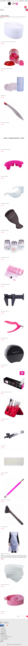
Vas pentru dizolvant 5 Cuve (4, 176)
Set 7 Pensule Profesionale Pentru (5, 284)
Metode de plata (3, 629)
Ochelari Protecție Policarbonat (5, 203)
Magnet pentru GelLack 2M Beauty (5, 499)
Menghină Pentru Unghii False (5, 311)
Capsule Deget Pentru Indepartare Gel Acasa (7, 68)
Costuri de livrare (3, 630)
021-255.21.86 (3, 0)
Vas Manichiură (3, 611)
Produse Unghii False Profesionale (6, 636)
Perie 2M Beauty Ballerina (4, 526)
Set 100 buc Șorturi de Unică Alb (5, 553)
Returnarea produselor (4, 639)
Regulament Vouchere (4, 635)
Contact (26, 0)
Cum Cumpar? (3, 628)
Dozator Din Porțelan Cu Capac (5, 257)
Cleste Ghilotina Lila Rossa (4, 338)
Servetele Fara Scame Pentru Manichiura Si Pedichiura (8, 41)
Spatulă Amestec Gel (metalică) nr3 (5, 149)
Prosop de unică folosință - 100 (5, 584)
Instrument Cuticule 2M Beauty (5, 122)
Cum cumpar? (21, 0)
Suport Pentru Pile (3, 95)
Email (8, 0)
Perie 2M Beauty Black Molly (4, 230)
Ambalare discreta (3, 631)
